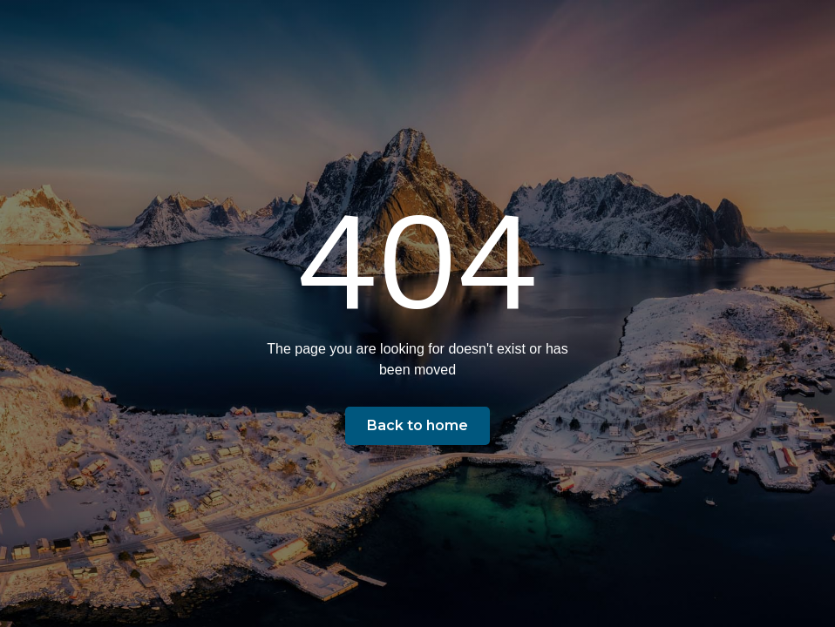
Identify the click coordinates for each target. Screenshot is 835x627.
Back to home (417, 425)
